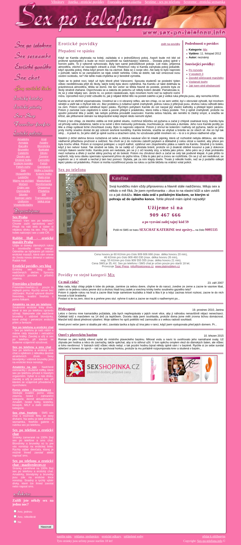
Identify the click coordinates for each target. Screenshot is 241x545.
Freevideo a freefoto (27, 284)
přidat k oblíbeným (213, 536)
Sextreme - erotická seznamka (204, 2)
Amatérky (23, 139)
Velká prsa (43, 201)
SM (44, 194)
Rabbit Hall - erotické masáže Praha (33, 240)
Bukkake (43, 149)
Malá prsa (44, 177)
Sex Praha (20, 217)
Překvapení (66, 309)
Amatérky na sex (25, 367)
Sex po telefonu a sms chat (32, 347)
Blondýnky (43, 146)
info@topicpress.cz (142, 266)
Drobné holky (23, 160)
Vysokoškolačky (23, 204)
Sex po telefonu (33, 44)
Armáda (23, 142)
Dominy (43, 156)
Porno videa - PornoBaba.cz (32, 389)
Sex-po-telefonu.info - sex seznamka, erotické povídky (85, 16)
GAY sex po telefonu (33, 88)
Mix (205, 49)
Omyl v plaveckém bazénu (77, 335)
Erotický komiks (23, 163)
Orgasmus (43, 187)
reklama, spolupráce (86, 536)
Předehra (43, 191)
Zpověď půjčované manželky (206, 77)
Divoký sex (23, 156)
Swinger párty (23, 198)
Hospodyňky (23, 173)
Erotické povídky (33, 66)
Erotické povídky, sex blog (32, 266)
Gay (23, 170)
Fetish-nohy (23, 166)
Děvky (44, 153)
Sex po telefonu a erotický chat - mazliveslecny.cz (33, 463)
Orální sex (23, 187)
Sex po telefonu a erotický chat (33, 327)
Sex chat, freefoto (25, 412)
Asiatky (43, 142)
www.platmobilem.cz (167, 266)
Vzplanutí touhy (198, 81)
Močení (23, 184)
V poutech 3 (196, 74)
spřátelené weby (134, 536)
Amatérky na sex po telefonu (32, 304)
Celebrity (23, 153)
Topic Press (122, 266)
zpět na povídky (170, 44)
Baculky (23, 146)
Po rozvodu (196, 70)
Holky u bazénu (43, 170)
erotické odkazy (111, 536)
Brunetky (23, 149)
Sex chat (33, 77)
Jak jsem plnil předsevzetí (204, 85)
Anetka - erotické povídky (86, 2)
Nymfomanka (44, 184)
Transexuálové (44, 198)
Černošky (43, 160)
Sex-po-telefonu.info (209, 541)
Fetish (43, 163)
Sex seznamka (33, 55)
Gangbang (43, 166)
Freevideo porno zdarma (124, 2)
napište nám (64, 536)
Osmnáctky (23, 191)
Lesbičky (23, 177)
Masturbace (44, 180)
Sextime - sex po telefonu (162, 2)
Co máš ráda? (68, 282)
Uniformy (23, 201)
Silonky (23, 194)
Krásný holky (43, 173)
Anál (43, 139)
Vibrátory (57, 2)
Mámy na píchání (23, 180)
